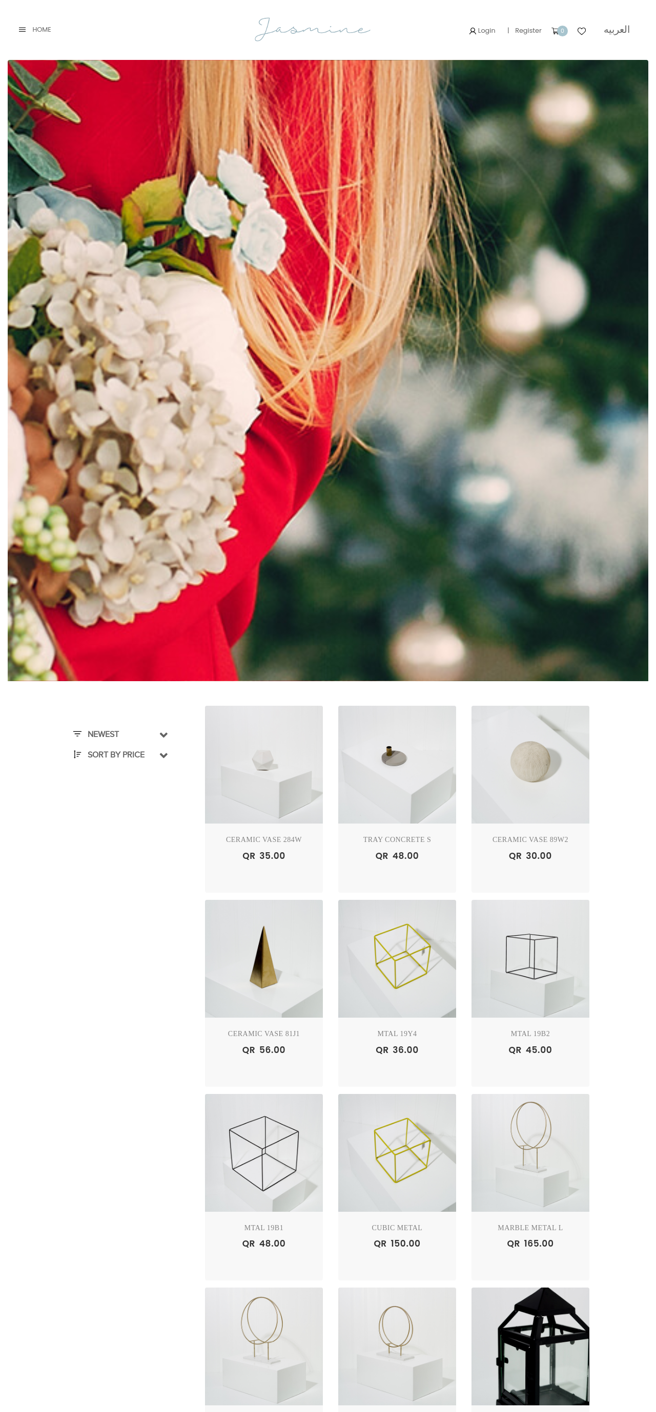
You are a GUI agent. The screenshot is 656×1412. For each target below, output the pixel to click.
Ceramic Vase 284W (264, 840)
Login (482, 30)
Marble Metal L (530, 1228)
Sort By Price (109, 755)
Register (528, 30)
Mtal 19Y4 (397, 1034)
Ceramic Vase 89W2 (530, 840)
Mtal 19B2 (530, 1034)
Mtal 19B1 (263, 1228)
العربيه (617, 29)
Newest (96, 734)
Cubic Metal (397, 1228)
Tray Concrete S (397, 840)
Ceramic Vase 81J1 (264, 1034)
